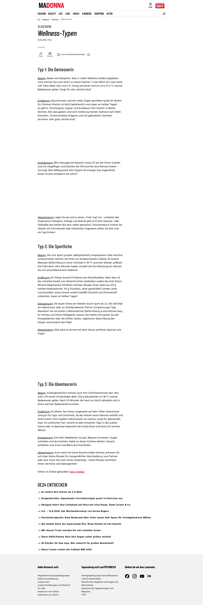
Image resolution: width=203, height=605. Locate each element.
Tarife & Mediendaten (91, 579)
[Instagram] (134, 576)
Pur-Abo (41, 588)
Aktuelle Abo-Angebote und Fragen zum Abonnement (99, 583)
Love (67, 13)
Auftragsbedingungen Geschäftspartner (99, 575)
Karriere (87, 13)
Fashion (42, 13)
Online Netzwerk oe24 (48, 567)
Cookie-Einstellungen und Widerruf (54, 585)
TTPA (83, 595)
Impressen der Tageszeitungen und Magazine (97, 590)
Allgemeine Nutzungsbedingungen (54, 575)
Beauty (52, 13)
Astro (110, 13)
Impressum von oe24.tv (48, 595)
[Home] (39, 19)
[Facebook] (127, 576)
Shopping (99, 13)
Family (76, 13)
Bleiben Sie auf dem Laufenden (140, 567)
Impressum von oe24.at (48, 591)
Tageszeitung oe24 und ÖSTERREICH (98, 567)
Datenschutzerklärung (48, 579)
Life (61, 13)
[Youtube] (142, 576)
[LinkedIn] (149, 576)
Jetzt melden (77, 472)
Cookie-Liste (43, 582)
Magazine (45, 19)
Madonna (55, 19)
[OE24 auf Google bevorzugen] (88, 54)
